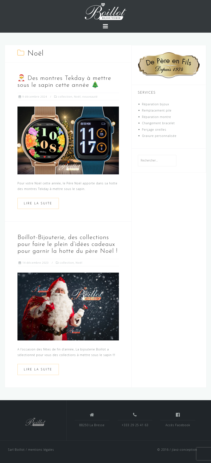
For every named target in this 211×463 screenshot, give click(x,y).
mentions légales (41, 450)
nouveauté (90, 96)
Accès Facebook (177, 425)
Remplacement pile (157, 110)
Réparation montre (156, 117)
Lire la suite (38, 203)
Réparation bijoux (155, 104)
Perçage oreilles (154, 130)
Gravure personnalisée (159, 136)
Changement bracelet (158, 123)
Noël (77, 96)
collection (65, 96)
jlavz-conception (184, 450)
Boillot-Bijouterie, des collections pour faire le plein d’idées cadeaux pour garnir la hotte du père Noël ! (67, 244)
